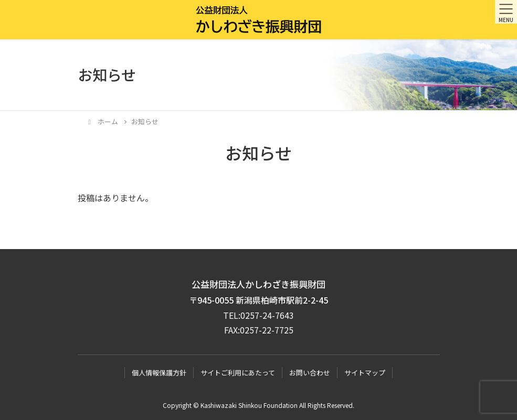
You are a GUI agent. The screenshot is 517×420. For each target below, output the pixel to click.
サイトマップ (364, 373)
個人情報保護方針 (159, 373)
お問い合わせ (309, 373)
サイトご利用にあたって (238, 373)
